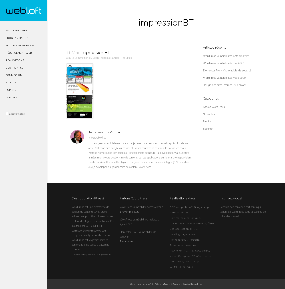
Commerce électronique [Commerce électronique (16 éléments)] (185, 218)
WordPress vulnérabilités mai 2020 (223, 63)
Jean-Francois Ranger (106, 57)
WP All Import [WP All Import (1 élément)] (193, 261)
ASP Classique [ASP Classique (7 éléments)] (179, 212)
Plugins (207, 121)
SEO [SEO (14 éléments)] (197, 250)
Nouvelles (209, 114)
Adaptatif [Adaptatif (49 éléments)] (182, 207)
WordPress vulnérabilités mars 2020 (224, 77)
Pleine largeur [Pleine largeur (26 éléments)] (178, 239)
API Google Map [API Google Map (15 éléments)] (199, 207)
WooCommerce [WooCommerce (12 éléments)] (202, 256)
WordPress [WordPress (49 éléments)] (176, 261)
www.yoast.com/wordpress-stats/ (97, 254)
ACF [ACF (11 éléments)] (172, 207)
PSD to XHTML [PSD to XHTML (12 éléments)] (178, 250)
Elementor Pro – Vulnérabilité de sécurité (227, 70)
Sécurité (207, 128)
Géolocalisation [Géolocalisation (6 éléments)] (179, 229)
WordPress (78, 207)
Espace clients (17, 113)
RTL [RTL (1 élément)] (191, 250)
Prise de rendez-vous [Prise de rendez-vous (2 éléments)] (183, 245)
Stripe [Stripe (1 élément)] (205, 250)
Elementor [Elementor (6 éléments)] (199, 223)
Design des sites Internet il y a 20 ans (224, 85)
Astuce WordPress (214, 107)
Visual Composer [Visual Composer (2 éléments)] (180, 256)
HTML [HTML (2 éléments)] (193, 229)
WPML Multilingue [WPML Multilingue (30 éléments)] (181, 267)
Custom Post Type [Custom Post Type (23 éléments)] (181, 223)
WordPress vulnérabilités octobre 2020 (226, 56)
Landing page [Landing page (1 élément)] (178, 234)
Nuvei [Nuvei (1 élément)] (192, 234)
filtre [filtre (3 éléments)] (211, 223)
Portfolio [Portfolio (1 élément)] (194, 239)
